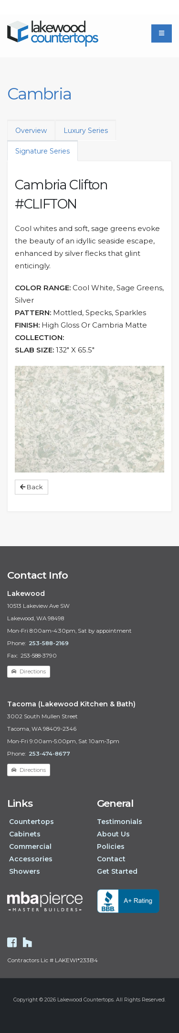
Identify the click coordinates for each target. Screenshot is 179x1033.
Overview (31, 130)
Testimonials (119, 821)
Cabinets (25, 834)
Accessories (31, 859)
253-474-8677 (49, 753)
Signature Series (42, 151)
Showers (24, 871)
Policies (111, 846)
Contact (111, 859)
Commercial (30, 846)
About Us (113, 834)
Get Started (117, 871)
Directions (28, 671)
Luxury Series (85, 130)
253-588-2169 (49, 643)
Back (31, 487)
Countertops (31, 821)
